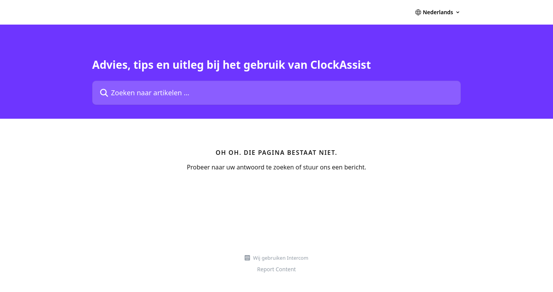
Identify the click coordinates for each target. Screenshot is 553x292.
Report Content (276, 269)
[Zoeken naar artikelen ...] (276, 93)
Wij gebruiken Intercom (280, 257)
